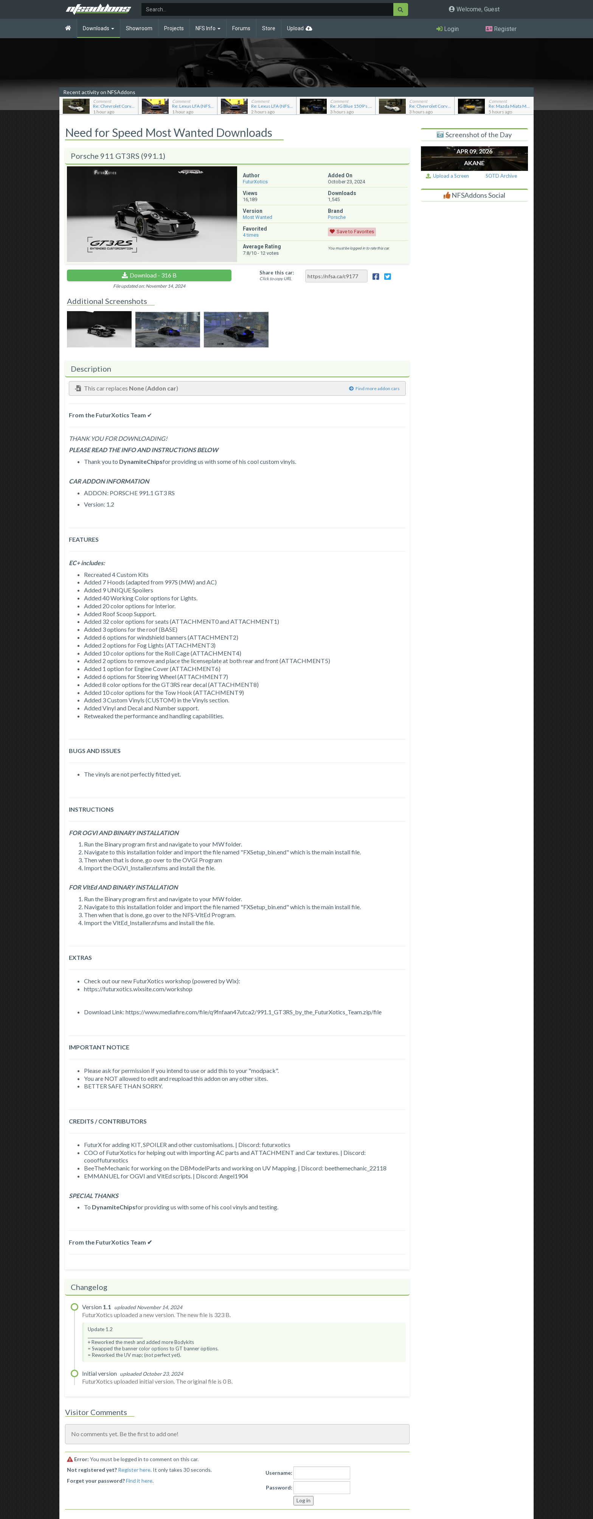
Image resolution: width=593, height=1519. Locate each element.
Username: (278, 1472)
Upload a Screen (447, 176)
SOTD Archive (501, 176)
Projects (174, 28)
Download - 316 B (153, 275)
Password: (279, 1487)
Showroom (139, 28)
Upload (295, 28)
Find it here (139, 1480)
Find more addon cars (374, 388)
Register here (134, 1469)
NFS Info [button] (208, 28)
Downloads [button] (98, 28)
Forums (241, 28)
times (251, 235)
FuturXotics (255, 181)
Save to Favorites (355, 231)
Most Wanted (257, 217)
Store (268, 28)
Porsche (337, 217)
